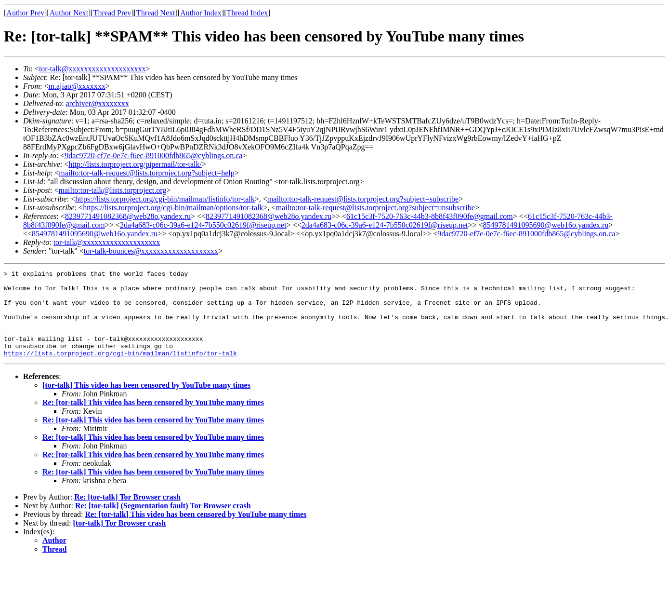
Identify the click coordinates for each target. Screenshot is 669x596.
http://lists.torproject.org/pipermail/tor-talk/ (135, 164)
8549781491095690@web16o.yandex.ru (546, 225)
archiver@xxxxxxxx (97, 103)
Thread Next (155, 13)
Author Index (201, 13)
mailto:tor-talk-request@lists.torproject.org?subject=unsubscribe (375, 207)
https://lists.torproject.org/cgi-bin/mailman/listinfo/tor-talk (165, 199)
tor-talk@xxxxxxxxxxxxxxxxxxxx (92, 69)
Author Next (69, 13)
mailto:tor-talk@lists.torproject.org (112, 190)
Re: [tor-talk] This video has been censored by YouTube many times (153, 420)
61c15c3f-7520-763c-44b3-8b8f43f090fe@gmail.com (429, 216)
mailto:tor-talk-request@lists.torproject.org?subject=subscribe (363, 199)
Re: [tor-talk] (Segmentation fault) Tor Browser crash (163, 523)
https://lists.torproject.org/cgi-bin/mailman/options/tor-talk (173, 207)
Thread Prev (112, 13)
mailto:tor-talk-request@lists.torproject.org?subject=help (146, 173)
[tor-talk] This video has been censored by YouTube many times (146, 402)
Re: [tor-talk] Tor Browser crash (127, 514)
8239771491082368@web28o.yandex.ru (128, 216)
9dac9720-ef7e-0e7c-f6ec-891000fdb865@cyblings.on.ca (153, 155)
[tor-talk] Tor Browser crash (119, 540)
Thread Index (247, 13)
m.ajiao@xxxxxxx (76, 86)
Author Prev (25, 13)
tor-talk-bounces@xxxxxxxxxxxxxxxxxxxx (151, 251)
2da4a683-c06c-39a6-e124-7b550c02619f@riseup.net (203, 225)
